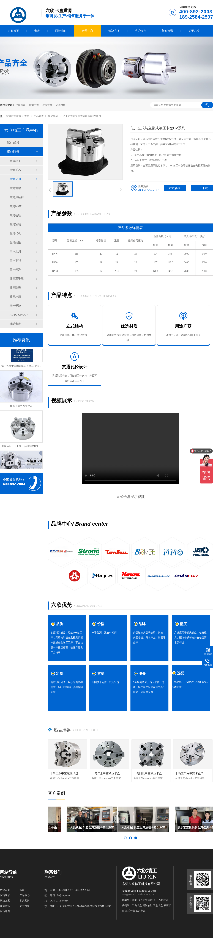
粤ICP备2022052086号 (144, 900)
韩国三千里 (17, 278)
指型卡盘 (34, 104)
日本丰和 (15, 260)
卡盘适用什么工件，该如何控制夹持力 (22, 446)
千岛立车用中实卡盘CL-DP (192, 773)
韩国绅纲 (15, 296)
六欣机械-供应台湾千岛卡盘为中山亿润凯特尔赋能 (130, 829)
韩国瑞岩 (15, 287)
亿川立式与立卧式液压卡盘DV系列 (82, 116)
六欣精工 (15, 160)
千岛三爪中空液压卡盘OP (66, 773)
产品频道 (39, 116)
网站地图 (5, 911)
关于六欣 (194, 30)
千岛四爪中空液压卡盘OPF (150, 773)
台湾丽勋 (15, 242)
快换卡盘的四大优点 (21, 406)
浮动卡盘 (21, 104)
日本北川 (15, 251)
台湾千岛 (15, 170)
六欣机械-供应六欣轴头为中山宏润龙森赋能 (73, 829)
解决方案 (114, 30)
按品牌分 (53, 116)
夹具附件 (60, 104)
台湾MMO (16, 206)
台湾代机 (15, 233)
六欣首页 (13, 30)
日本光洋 (15, 269)
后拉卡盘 (47, 104)
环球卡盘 (15, 323)
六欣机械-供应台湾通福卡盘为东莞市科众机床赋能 (187, 829)
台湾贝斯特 (17, 197)
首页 (27, 116)
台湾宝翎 (15, 224)
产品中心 (87, 30)
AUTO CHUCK (19, 314)
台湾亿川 (15, 179)
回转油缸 (61, 30)
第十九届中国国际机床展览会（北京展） (23, 366)
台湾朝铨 (15, 215)
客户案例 (140, 30)
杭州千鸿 (15, 305)
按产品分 (13, 142)
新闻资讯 (167, 30)
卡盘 (37, 30)
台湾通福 (15, 188)
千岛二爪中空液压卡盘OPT (109, 773)
